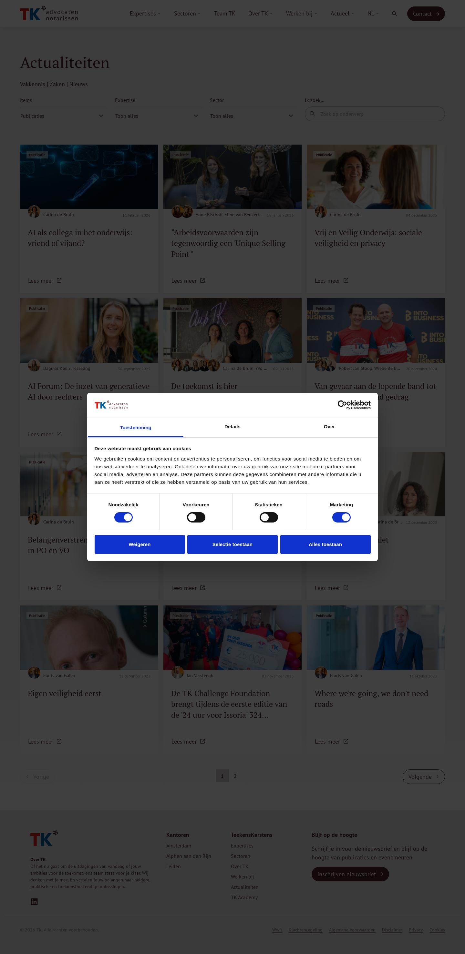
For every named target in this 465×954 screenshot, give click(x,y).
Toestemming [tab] (135, 427)
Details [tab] (232, 426)
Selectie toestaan (232, 544)
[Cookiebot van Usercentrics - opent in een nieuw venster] (342, 405)
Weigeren (139, 544)
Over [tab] (329, 426)
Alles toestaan (325, 544)
